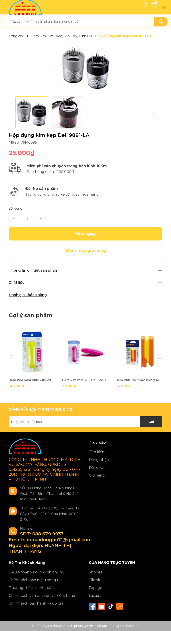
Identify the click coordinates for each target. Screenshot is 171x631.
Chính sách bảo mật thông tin (35, 580)
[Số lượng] (27, 218)
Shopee (96, 572)
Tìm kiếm (97, 452)
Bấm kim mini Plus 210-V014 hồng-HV (85, 380)
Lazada (95, 595)
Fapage (95, 588)
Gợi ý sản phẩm (30, 315)
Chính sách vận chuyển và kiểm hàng (42, 595)
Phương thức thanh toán (31, 588)
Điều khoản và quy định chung (36, 572)
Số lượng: (16, 208)
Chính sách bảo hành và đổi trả (36, 603)
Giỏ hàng (97, 475)
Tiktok (94, 580)
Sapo (136, 626)
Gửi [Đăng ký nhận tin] (151, 422)
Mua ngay (85, 233)
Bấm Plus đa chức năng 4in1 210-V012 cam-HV (139, 380)
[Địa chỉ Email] (85, 421)
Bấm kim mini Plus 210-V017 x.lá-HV (32, 380)
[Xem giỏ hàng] (154, 4)
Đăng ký (96, 467)
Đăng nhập (99, 460)
